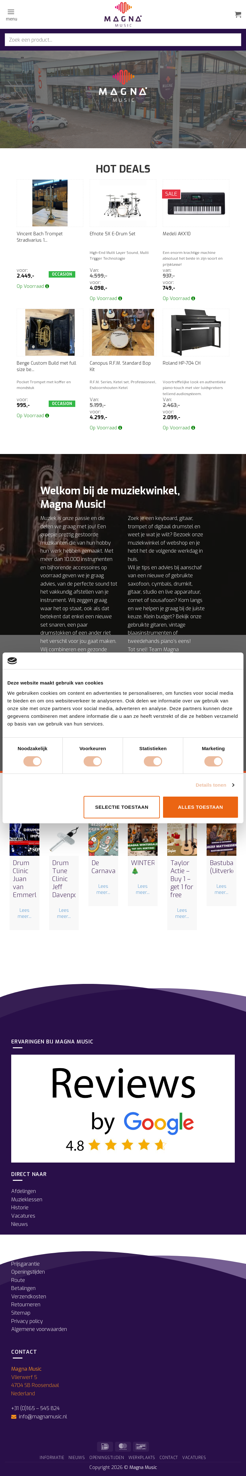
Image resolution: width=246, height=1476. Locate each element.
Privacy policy (27, 1321)
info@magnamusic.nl (42, 1416)
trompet (137, 526)
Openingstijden (28, 1272)
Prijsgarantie (25, 1264)
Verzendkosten (28, 1296)
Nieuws (19, 1224)
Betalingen (23, 1288)
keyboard (166, 518)
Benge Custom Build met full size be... (46, 366)
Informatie (52, 1457)
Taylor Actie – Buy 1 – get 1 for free (181, 879)
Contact (169, 1457)
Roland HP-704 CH (182, 363)
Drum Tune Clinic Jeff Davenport (67, 879)
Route (18, 1280)
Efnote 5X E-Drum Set (112, 234)
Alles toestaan (200, 807)
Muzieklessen (26, 1199)
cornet (135, 600)
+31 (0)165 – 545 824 (35, 1408)
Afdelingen (23, 1191)
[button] (11, 14)
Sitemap (20, 1313)
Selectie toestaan (121, 807)
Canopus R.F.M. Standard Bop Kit (120, 366)
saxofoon (138, 583)
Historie (20, 1207)
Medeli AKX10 (177, 234)
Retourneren (25, 1304)
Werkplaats (141, 1457)
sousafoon (162, 600)
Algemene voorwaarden (39, 1329)
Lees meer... (24, 913)
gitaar (185, 518)
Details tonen (211, 785)
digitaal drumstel (173, 526)
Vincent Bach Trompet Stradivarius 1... (40, 237)
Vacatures (23, 1215)
